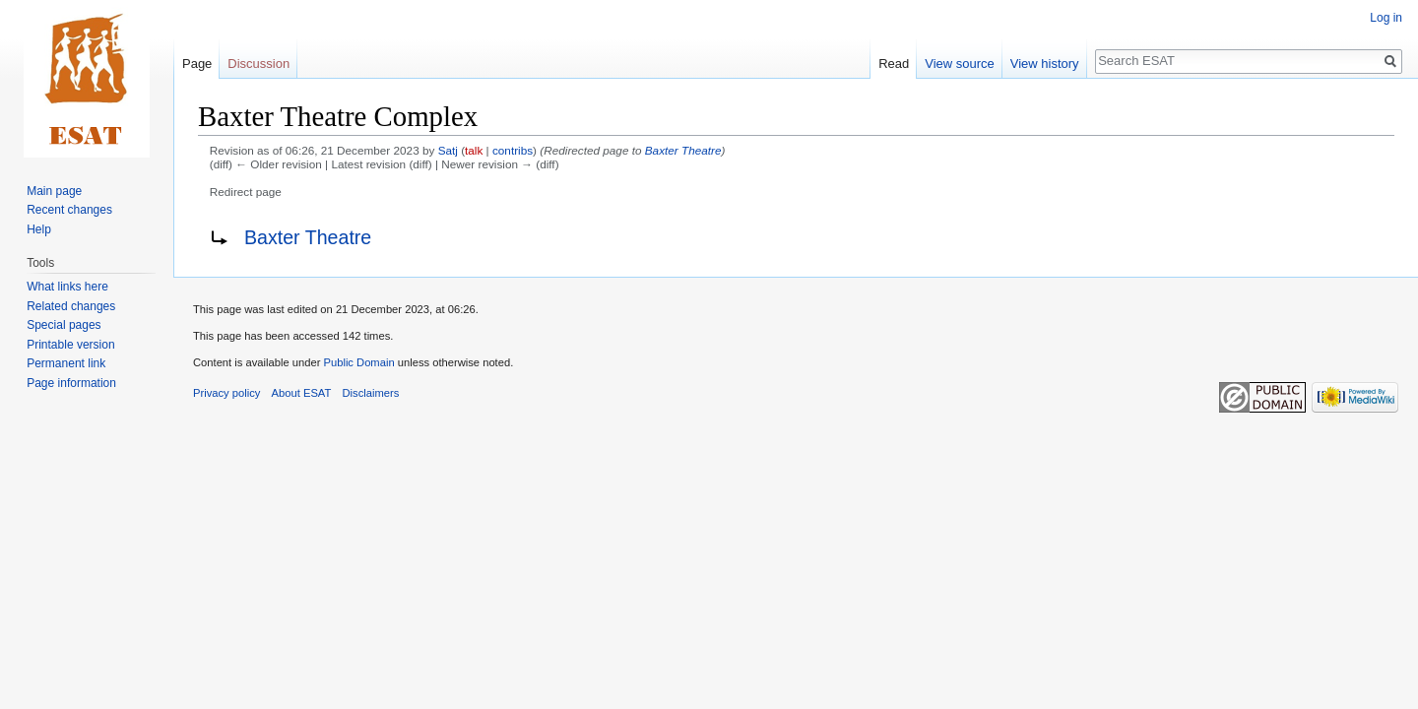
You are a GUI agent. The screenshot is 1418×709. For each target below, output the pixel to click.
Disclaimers (371, 393)
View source (960, 63)
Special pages (63, 325)
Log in (1386, 18)
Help (39, 229)
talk (474, 150)
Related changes (71, 306)
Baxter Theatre (683, 150)
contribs (512, 150)
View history (1044, 63)
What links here (67, 286)
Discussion (258, 63)
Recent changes (69, 210)
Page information (71, 383)
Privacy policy (226, 393)
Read (893, 63)
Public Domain (358, 362)
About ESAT (302, 393)
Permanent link (66, 363)
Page (197, 63)
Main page (54, 191)
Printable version (70, 345)
